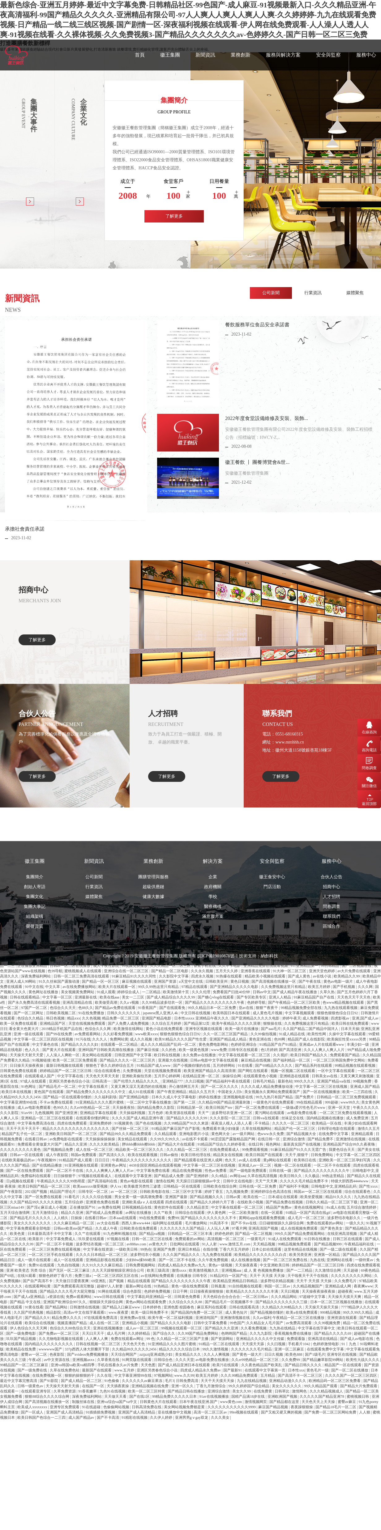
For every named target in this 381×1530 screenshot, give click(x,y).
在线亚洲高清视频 (342, 1233)
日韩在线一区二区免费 (258, 1186)
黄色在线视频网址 (309, 1207)
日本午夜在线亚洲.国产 (198, 1402)
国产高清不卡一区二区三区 (300, 1375)
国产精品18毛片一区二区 (336, 1407)
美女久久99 (242, 1391)
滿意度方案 (213, 999)
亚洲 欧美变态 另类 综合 (26, 1270)
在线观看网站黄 (38, 1286)
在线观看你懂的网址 (93, 1118)
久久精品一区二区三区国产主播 (182, 1339)
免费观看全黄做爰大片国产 (40, 1144)
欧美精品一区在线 (327, 1123)
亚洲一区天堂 (339, 1107)
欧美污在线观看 (225, 1365)
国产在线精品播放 (47, 1165)
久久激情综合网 (328, 1270)
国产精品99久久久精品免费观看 (126, 1134)
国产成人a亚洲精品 (30, 1297)
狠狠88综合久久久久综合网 (47, 1396)
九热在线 (317, 1260)
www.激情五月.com (235, 1244)
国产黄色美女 (332, 1228)
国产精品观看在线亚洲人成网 (198, 1160)
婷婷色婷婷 (224, 1233)
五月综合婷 (74, 1202)
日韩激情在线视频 (85, 1307)
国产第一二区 (185, 1102)
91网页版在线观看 (137, 1360)
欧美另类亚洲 (300, 1254)
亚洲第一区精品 (327, 1254)
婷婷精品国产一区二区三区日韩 (66, 1071)
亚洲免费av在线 (133, 1318)
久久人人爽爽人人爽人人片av (110, 1170)
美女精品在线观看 (133, 1139)
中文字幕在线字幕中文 (317, 1328)
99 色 (150, 1339)
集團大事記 (34, 989)
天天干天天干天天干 (23, 1128)
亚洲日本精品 (189, 1249)
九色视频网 (44, 1113)
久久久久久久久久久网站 (352, 1276)
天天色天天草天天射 (103, 1076)
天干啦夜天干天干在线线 (308, 1276)
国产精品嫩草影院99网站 (323, 1360)
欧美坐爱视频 (311, 1197)
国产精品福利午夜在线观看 (228, 1081)
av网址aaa (238, 1176)
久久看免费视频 (254, 1328)
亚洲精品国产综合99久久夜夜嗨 (349, 1144)
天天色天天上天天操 (319, 1402)
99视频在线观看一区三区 (182, 1328)
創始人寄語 (34, 970)
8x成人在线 (336, 1207)
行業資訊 (94, 970)
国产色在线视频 (148, 1123)
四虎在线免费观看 (72, 1123)
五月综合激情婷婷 (362, 1207)
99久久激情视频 (215, 1349)
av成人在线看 (250, 1160)
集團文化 (34, 979)
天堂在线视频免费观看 (163, 1071)
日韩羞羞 (219, 1286)
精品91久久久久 (338, 1197)
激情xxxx (179, 1270)
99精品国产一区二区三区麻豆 (24, 1365)
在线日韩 (256, 1144)
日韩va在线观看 (266, 1118)
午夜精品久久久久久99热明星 (61, 1181)
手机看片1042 (299, 1344)
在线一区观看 (272, 1212)
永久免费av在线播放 (199, 1055)
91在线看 (246, 1065)
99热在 (146, 1249)
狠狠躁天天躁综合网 (106, 1302)
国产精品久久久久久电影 (171, 1323)
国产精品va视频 (152, 1233)
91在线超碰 (91, 1407)
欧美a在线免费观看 (302, 1312)
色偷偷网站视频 (116, 1407)
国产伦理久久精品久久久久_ (137, 1081)
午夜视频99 (47, 1160)
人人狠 (365, 1412)
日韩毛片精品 (264, 1081)
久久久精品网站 (284, 1297)
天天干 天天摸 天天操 (268, 1276)
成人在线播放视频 (246, 1260)
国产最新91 (233, 1370)
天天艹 (204, 1113)
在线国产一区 (93, 1386)
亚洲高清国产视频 (263, 1228)
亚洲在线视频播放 (108, 1328)
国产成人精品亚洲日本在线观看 (184, 1365)
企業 (212, 960)
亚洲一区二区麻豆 (289, 1349)
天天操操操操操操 (100, 1139)
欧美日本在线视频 (17, 1092)
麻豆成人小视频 (54, 1207)
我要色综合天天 (342, 1149)
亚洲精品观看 (362, 1134)
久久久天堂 (184, 1360)
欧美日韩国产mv (219, 1107)
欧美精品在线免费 (21, 1349)
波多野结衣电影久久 (344, 1218)
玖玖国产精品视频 (21, 1339)
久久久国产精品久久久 (182, 1254)
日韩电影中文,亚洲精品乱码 (334, 1186)
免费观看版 (296, 1339)
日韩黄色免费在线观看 (19, 1071)
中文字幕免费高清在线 (36, 1123)
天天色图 (148, 1365)
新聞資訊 (205, 54)
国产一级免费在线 (32, 1370)
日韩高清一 (102, 1081)
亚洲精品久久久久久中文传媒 (260, 1339)
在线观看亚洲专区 (36, 1391)
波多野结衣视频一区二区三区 (100, 1244)
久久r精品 (219, 1176)
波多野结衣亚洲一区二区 (232, 1113)
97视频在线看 (118, 1239)
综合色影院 (132, 1291)
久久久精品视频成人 (327, 1391)
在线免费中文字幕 (334, 1134)
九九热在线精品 (282, 1328)
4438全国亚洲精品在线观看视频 (155, 1165)
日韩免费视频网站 (141, 1265)
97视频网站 (163, 1375)
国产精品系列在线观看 (314, 1065)
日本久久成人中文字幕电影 (174, 1097)
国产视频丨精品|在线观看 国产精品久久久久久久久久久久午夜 (160, 1281)
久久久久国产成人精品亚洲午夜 (138, 1118)
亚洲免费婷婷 (101, 1123)
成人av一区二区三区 (143, 1328)
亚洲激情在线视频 (351, 1139)
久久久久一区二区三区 (291, 1123)
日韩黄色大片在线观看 (159, 1402)
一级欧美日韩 (127, 1249)
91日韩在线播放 (317, 1239)
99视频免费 (362, 1081)
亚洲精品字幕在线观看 (99, 1113)
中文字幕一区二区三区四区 (358, 1155)
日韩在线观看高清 (244, 1307)
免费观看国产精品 (345, 1055)
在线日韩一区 (269, 1139)
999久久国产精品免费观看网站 (300, 1233)
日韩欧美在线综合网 (220, 1186)
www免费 (219, 1050)
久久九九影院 (261, 1333)
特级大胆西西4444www (350, 1181)
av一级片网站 (244, 1134)
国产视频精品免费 (58, 1149)
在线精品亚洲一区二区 (201, 1076)
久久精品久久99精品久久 (282, 1307)
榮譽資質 (34, 1009)
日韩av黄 (234, 1197)
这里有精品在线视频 (301, 1249)
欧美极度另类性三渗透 (143, 1186)
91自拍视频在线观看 (246, 1286)
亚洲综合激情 (294, 1139)
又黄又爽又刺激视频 (357, 1076)
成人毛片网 (116, 1333)
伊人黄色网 (217, 1212)
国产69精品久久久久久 (274, 1065)
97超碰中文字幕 (312, 1297)
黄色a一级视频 (220, 1265)
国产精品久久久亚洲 (222, 1328)
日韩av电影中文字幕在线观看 (214, 1060)
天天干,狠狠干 (297, 1155)
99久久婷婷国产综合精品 (249, 1386)
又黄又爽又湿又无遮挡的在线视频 (139, 1086)
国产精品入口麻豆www (121, 1307)
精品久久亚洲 (76, 1144)
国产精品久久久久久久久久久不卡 (209, 1218)
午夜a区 (35, 1360)
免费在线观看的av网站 (325, 1223)
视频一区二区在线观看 (293, 1165)
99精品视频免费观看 (295, 1244)
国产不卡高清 (108, 1417)
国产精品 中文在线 (25, 1302)
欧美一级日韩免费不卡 (150, 1312)
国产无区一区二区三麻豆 (70, 1270)
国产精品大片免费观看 (359, 1386)
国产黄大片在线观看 (59, 1050)
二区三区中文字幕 (187, 1191)
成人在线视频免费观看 (299, 1228)
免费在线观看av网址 (128, 1339)
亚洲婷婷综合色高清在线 (271, 1191)
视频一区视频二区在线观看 (293, 1071)
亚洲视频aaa (231, 1270)
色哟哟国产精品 (234, 1333)
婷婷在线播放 (210, 1097)
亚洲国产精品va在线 (334, 1081)
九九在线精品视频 (252, 1381)
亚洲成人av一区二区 (255, 1165)
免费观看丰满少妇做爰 (221, 1128)
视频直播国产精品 (72, 1323)
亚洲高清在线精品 (323, 1339)
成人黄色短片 (236, 1312)
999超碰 (332, 1102)
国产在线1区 (140, 1396)
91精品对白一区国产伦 (229, 1276)
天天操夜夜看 (246, 1265)
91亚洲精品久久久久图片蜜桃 (100, 1102)
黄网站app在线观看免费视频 (262, 1218)
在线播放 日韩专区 (192, 1276)
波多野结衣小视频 (145, 1254)
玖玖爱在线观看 (91, 1239)
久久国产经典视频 (29, 1312)
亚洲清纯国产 (207, 1318)
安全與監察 (328, 54)
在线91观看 (27, 1276)
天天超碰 (351, 1270)
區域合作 (331, 1009)
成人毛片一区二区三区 (307, 1218)
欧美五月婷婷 (207, 1375)
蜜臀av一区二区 (34, 1354)
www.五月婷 (124, 1370)
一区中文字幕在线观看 (337, 1071)
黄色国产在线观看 (49, 1092)
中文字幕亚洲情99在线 (19, 1102)
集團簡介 (34, 960)
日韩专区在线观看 (243, 1050)
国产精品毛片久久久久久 (31, 1218)
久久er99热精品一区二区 (90, 1107)
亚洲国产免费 (164, 1249)
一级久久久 (355, 1223)
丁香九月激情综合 (211, 1386)
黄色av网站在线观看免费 (146, 1302)
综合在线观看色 (107, 1071)
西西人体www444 (136, 1223)
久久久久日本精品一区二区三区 (102, 1254)
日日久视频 (274, 1354)
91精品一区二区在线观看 (219, 1344)
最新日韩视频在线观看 (65, 1065)
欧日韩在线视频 (167, 1055)
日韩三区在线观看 (348, 1239)
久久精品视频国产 (308, 1286)
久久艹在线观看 (88, 1233)
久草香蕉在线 (108, 1360)
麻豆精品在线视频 (256, 1060)
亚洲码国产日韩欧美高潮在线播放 (106, 1050)
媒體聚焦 (94, 979)
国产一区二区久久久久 (220, 1086)
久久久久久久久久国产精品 (182, 1228)
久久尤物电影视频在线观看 (61, 1339)
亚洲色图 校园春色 (179, 1307)
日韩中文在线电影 (238, 1181)
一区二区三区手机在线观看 (51, 1254)
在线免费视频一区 (47, 1375)
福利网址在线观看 (167, 1223)
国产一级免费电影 (21, 1333)
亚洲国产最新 (176, 1197)
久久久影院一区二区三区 (230, 1118)
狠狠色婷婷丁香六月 (56, 1276)
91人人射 (210, 1244)
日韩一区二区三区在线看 (152, 1239)
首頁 (140, 54)
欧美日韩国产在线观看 (265, 1155)
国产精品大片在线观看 (177, 1144)
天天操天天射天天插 (63, 1386)
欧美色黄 (18, 1233)
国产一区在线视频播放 (322, 1092)
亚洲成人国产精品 (365, 1086)
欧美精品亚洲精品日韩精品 (236, 1281)
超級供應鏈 (153, 970)
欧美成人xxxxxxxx (32, 1407)
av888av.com (136, 1244)
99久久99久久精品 (358, 1312)
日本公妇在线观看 (267, 1249)
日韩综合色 (163, 1360)
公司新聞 (94, 960)
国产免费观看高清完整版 (74, 1286)
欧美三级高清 (158, 1270)
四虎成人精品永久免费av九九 (182, 1265)
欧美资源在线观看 (180, 1113)
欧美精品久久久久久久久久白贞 (260, 1254)
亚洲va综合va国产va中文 (117, 1402)
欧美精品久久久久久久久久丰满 (252, 1291)
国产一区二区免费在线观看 (257, 1107)
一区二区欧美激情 (244, 1212)
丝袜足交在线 (293, 1118)
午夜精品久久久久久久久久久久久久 (142, 1160)
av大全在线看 (108, 1223)
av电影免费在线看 (302, 1113)
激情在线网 (165, 1181)
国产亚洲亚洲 (66, 1113)
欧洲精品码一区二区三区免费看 (335, 1381)
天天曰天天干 (93, 1333)
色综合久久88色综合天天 (71, 1328)
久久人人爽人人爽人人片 (324, 1050)
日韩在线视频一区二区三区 (98, 1344)
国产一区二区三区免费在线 (285, 1260)
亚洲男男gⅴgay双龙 (192, 1417)
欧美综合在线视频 (40, 1323)
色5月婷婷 (269, 1050)
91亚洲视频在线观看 (82, 1165)
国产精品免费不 (320, 1139)
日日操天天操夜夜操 (27, 1065)
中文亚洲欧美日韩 (275, 1265)
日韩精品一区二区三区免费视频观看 (347, 1097)
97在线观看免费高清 (101, 1318)
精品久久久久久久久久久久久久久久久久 (76, 1128)
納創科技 (269, 1039)
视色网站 (273, 1144)
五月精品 (268, 1375)
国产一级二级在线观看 (339, 1249)
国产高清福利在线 (103, 1181)
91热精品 (161, 1286)
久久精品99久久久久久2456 (134, 1349)
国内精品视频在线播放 (325, 1118)
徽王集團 (170, 54)
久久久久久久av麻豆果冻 (142, 1381)
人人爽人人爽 (97, 1339)
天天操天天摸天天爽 (345, 1297)
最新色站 (285, 1081)
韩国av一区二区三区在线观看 (318, 1191)
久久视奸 (281, 1055)
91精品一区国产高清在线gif (308, 1212)
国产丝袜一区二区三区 (131, 1128)
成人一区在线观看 (69, 1260)
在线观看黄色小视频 (260, 1076)
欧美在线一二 (255, 1197)
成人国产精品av (81, 1417)
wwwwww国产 (51, 1349)
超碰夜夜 (345, 1291)
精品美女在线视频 (228, 1155)
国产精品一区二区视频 (254, 1233)
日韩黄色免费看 (187, 1297)
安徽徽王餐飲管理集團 (156, 1039)
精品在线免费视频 (187, 1170)
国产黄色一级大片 (247, 1354)
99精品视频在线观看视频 (355, 1065)
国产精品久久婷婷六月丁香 (212, 1202)
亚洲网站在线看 (340, 1260)
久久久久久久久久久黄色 (21, 1149)
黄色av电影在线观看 (137, 1181)
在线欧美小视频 (250, 1202)
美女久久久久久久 (287, 1386)
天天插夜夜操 (118, 1386)
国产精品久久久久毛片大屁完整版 (68, 1291)
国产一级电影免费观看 (248, 1170)
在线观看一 (9, 1391)
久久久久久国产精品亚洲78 (322, 1396)
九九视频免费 (237, 1191)
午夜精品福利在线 (359, 1244)
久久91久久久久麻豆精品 (103, 1265)
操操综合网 (232, 1076)
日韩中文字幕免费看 (211, 1323)
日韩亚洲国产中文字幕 (133, 1055)
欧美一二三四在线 (357, 1092)
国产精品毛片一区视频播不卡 (229, 1302)
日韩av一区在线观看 (27, 1155)
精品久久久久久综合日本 (180, 1349)
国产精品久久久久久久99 (187, 1118)
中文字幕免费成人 (61, 1239)
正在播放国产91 (83, 1207)
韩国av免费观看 (84, 1155)
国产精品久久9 (37, 1318)
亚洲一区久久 (183, 1386)
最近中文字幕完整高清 (19, 1381)
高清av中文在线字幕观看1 (85, 1312)
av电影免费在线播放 (212, 1360)
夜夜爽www (363, 1286)
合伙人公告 (331, 960)
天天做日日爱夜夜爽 (72, 1281)
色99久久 (60, 1107)
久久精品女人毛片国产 (265, 1323)
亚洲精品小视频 (135, 1323)
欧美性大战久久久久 (363, 1360)
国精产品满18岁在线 (248, 1396)
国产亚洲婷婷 (197, 1176)
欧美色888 (294, 1354)
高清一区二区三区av (211, 1412)
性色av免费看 (216, 1170)
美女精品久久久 (188, 1354)
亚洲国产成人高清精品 (65, 1412)
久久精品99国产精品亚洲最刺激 (224, 1102)
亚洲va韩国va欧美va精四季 (73, 1365)
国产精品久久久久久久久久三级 (281, 1302)
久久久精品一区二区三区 (187, 1149)
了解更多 (174, 216)
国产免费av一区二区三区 (59, 1333)
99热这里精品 (333, 1176)
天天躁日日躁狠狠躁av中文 (198, 1181)
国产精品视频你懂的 (267, 1312)
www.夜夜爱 (119, 1312)
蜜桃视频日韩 (358, 1396)
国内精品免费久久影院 (156, 1107)
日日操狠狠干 (65, 1176)
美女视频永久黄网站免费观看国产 (272, 1092)
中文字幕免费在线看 (153, 1170)
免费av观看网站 (79, 1297)
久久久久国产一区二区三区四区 (351, 1375)
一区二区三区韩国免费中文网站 (339, 1060)
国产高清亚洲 (290, 1050)
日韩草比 (282, 1391)
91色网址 (29, 1086)
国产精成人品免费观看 (105, 1212)
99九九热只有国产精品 (275, 1097)
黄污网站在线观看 (270, 1113)
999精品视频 (330, 1312)
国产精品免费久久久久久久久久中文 (96, 1092)
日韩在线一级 (280, 1170)
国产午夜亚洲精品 (172, 1092)
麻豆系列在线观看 (212, 1307)
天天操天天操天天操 (322, 1307)
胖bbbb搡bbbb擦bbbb (139, 1144)
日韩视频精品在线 (137, 1207)
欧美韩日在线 (305, 1160)
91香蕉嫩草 (88, 1391)
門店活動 (272, 970)
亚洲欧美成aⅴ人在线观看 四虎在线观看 (155, 1202)
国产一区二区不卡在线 (65, 1170)
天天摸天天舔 (253, 1344)
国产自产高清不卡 (38, 1281)
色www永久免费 (271, 1134)
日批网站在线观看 (185, 1244)
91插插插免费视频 (101, 1412)
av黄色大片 (158, 1244)
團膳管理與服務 (153, 960)
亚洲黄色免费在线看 (103, 1202)
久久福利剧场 (106, 1097)
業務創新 (240, 54)
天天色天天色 (134, 1344)
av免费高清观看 (299, 1323)
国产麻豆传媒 (148, 1050)
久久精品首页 (198, 1207)
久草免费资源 (65, 1391)
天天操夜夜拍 (123, 1107)
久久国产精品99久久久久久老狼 (36, 1202)
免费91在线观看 (41, 1265)
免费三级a (83, 1276)
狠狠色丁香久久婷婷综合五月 (110, 1065)
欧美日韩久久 (291, 1176)
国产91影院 (49, 1381)
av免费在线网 (109, 1207)
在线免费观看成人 (225, 1149)
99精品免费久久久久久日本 (175, 1396)
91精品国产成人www (154, 1065)
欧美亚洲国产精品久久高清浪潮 (210, 1071)
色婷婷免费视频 (157, 1291)
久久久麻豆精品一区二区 (74, 1223)
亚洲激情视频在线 (235, 1318)
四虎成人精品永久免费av (201, 1370)
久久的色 (169, 1050)
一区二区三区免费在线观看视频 (345, 1113)
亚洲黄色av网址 (114, 1165)
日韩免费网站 (322, 1155)
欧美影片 (36, 1239)
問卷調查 (331, 989)
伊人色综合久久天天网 (29, 1328)
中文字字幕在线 (70, 1076)
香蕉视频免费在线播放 (293, 1333)
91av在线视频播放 (214, 1396)
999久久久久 (304, 1081)
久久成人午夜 (106, 1228)
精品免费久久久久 (67, 1318)
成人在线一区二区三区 (95, 1149)
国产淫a (33, 1207)
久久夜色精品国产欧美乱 (262, 1365)
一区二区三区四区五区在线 (116, 1276)
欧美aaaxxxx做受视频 (91, 1186)
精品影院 (54, 1312)
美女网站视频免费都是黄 (185, 1407)
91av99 (27, 1113)
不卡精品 (262, 1123)
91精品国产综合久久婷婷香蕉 (221, 1144)
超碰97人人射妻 (110, 1286)
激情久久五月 (368, 1128)
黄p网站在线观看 (277, 1160)
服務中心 (366, 54)
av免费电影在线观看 (66, 1139)
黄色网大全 (221, 1134)
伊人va (116, 1186)
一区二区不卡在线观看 (333, 1165)
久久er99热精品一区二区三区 (255, 1360)
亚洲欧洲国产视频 (283, 1396)
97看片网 (239, 1228)
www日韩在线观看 (109, 1297)
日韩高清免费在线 (147, 1407)
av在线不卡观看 (195, 1139)
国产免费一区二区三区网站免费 (330, 1412)
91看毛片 (72, 1197)
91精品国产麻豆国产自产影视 (176, 1128)
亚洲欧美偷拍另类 (137, 1076)
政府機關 (212, 970)
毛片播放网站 (196, 1223)
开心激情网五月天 (184, 1086)
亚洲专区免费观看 (65, 1407)
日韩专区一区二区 (93, 1191)
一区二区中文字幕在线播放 (149, 1102)
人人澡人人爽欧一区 (63, 1055)
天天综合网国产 (124, 1354)
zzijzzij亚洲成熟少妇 (156, 1354)
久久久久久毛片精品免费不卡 (304, 1181)
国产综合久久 (164, 1333)
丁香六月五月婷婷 (234, 1249)
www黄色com (231, 1402)
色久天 (231, 1160)
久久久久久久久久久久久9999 (232, 1407)
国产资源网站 (222, 1339)
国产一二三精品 (299, 1270)
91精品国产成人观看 (76, 1160)
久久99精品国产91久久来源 (186, 1123)
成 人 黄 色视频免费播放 (264, 1270)
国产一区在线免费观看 (25, 1170)
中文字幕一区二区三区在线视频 (321, 1086)
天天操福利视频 (132, 1113)
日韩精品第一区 (190, 1107)
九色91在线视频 (113, 1391)
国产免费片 (305, 1097)
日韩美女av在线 (325, 1076)
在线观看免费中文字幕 (326, 1349)
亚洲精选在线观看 (295, 1076)
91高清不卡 (219, 1223)
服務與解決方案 (283, 54)
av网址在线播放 (139, 1212)
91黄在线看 (34, 1307)
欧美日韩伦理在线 (196, 1155)
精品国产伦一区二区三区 (295, 1128)
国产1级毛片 (315, 1354)
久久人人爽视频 (216, 1354)
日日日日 (102, 1160)
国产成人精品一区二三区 (82, 1381)
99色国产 (237, 1323)
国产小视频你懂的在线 (192, 1065)
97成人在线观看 (33, 1081)
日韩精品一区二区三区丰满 (190, 1233)
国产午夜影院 (11, 1191)
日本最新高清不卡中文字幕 (50, 1233)
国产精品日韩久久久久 (304, 1365)
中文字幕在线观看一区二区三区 (244, 1055)
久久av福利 (262, 1318)
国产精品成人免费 (169, 1176)
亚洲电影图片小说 (194, 1134)
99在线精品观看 (309, 1102)
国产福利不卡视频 (294, 1186)
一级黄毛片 (257, 1239)
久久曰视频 (194, 1081)
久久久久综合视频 (97, 1197)
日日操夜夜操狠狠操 (207, 1291)
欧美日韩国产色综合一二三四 (41, 1417)
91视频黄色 (124, 1123)
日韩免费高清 (187, 1381)
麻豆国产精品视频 (273, 1407)
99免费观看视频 (255, 1149)
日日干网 (180, 1291)
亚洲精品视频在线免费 (150, 1386)
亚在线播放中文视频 (175, 1412)
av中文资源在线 (57, 1360)
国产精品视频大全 (301, 1134)
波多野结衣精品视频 (277, 1281)
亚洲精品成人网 (338, 1286)
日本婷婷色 (152, 1307)
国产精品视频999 (328, 1244)
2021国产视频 (36, 1191)
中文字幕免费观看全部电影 (29, 1228)
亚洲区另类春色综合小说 (70, 1081)
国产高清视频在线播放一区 (47, 1402)
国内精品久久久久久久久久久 (49, 1344)
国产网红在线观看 (253, 1071)
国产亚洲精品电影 (134, 1097)
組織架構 (34, 999)
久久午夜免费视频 (213, 1260)
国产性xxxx (369, 1186)
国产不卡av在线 (244, 1223)
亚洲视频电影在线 (238, 1097)
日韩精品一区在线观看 (182, 1186)
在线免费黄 (263, 1391)
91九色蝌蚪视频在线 (120, 1233)
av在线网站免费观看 (158, 1276)
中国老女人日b (230, 1092)
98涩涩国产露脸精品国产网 (233, 1139)
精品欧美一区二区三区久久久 (140, 1149)
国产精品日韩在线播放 (187, 1391)
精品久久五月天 (202, 1092)
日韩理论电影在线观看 (337, 1128)
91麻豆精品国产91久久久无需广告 (299, 1149)
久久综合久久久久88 (186, 1302)
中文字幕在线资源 (98, 1249)
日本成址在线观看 (283, 1197)
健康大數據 (153, 979)
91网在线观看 (109, 1291)
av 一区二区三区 (124, 1191)
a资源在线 (56, 1297)
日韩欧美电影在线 (155, 1191)
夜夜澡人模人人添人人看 (232, 1123)
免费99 (173, 1218)
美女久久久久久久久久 (33, 1223)
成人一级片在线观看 (34, 1260)
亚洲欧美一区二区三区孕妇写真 (345, 1160)
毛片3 (169, 1381)
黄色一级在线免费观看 (190, 1286)
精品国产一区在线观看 (343, 1365)
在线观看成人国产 (40, 1076)
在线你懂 (210, 1249)
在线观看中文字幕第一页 (265, 1370)
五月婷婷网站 (224, 1065)
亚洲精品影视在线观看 (105, 1260)
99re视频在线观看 (244, 1412)
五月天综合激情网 (15, 1212)
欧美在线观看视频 (143, 1155)
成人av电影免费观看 (34, 1107)
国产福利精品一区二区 (292, 1060)
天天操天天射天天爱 (27, 1055)
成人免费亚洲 (357, 1118)
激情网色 (300, 1391)
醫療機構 (212, 989)
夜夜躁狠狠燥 (302, 1407)
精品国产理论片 (63, 1191)
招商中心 (331, 970)
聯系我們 (331, 999)
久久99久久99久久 (165, 1139)
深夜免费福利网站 (87, 1396)
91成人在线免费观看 (285, 1239)
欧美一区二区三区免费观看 (75, 1060)
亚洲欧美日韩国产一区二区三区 (71, 1134)
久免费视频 (132, 1071)
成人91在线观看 (141, 1092)
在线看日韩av (36, 1139)
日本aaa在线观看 (123, 1218)
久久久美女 (220, 1417)
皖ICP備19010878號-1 (217, 1039)
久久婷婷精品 (139, 1333)
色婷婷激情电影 (326, 1344)
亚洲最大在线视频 (173, 1060)
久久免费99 (291, 1360)
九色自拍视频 (68, 1265)
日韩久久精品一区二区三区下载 (332, 1202)
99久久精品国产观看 (321, 1386)
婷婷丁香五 (214, 1191)
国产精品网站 (56, 1307)
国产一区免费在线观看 (44, 1197)
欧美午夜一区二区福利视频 (171, 1318)
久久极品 (312, 1176)
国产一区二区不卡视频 (55, 1244)
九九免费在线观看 (217, 1254)
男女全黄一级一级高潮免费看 (139, 1197)
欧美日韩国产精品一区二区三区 (44, 1186)
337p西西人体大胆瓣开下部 (87, 1349)
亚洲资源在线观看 (342, 1318)
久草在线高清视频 (262, 1176)
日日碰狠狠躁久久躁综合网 (282, 1223)
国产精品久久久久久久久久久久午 (322, 1170)
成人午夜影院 (57, 1155)
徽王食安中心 (272, 960)
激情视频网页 (256, 1402)
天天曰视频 (290, 1291)
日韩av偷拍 (169, 1155)
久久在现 (105, 1375)
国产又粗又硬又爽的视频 (282, 1412)
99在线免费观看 (152, 1218)
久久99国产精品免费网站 (198, 1333)
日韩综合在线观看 (190, 1212)
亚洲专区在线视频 (342, 1354)
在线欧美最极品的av (19, 1160)
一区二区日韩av (255, 1297)
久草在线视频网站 (257, 1128)
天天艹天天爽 (266, 1181)
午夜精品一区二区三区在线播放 (298, 1318)
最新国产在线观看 (97, 1370)
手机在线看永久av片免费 (118, 1365)
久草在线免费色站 (65, 1370)
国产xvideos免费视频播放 (88, 1354)
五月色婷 (156, 1113)
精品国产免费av (279, 1207)
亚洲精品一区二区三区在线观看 (47, 1118)
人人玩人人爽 (218, 1228)
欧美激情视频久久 (204, 1270)
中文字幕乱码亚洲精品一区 (150, 1297)
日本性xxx (296, 1370)
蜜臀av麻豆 (347, 1402)
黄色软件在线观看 (169, 1207)
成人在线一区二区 (104, 1323)
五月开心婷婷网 (167, 1076)
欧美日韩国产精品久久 (309, 1055)
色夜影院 (57, 1354)
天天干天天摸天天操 (218, 1381)
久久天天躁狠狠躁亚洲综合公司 (118, 1270)
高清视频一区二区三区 (226, 1239)
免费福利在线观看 (36, 1176)
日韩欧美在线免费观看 (139, 1228)
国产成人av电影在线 (357, 1339)
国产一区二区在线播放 (350, 1370)
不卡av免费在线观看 (57, 1102)
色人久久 (33, 1050)
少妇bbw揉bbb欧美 (141, 1260)
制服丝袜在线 (83, 1402)
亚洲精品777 (173, 1081)
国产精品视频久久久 (207, 1197)
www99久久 (350, 1102)
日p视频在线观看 (20, 1181)
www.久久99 (184, 1375)
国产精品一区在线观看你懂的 (67, 1097)
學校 (212, 979)
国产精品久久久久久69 (333, 1333)
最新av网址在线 (139, 1286)
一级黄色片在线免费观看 (274, 1102)
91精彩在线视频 (135, 1417)
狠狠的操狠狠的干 (80, 1375)
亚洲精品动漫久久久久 (288, 1381)
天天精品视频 (264, 1244)
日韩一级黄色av (30, 1386)
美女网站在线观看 (97, 1055)
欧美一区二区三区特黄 (147, 1391)
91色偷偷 (112, 1381)
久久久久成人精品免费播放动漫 (267, 1086)
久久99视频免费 (327, 1323)
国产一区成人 (32, 1412)
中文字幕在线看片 (93, 1086)
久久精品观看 (166, 1134)
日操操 (77, 1218)
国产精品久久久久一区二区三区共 (128, 1060)
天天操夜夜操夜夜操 (319, 1291)
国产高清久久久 (112, 1155)
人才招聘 (331, 979)
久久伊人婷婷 (161, 1417)
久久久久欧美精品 (104, 1144)
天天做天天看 (115, 1396)
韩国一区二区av (277, 1286)
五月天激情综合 (45, 1212)
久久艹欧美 (163, 1212)
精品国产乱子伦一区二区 (22, 1134)
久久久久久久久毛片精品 (252, 1349)
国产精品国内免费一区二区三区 (197, 1312)
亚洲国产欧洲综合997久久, (65, 1302)
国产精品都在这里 (284, 1402)
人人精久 (61, 1218)
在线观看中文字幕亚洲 (133, 1176)
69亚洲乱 (99, 1281)
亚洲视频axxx (83, 1360)
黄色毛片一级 (318, 1370)
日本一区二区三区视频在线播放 (336, 1302)
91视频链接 (41, 1060)
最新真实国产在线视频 (302, 1144)
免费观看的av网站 (190, 1239)
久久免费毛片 (345, 1281)
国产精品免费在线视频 (285, 1202)
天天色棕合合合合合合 (222, 1297)
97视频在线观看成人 (95, 1176)
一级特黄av (364, 1260)
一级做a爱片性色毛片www (304, 1107)
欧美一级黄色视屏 (194, 1050)
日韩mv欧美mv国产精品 (74, 1228)
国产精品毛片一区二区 (58, 1086)
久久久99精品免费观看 (239, 1375)
